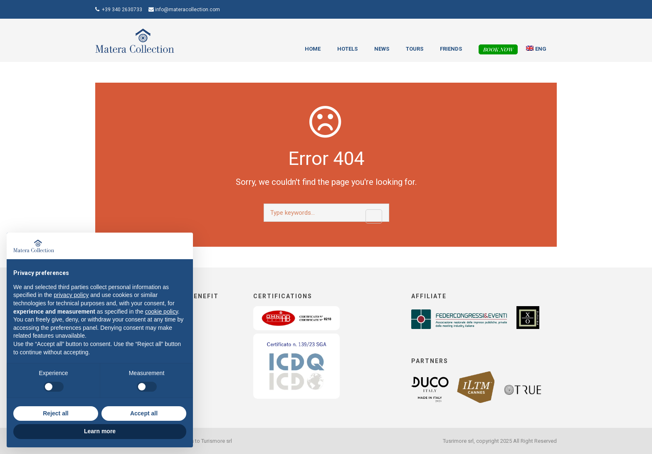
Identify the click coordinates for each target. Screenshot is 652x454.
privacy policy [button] (71, 295)
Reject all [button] (55, 413)
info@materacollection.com (187, 9)
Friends (451, 49)
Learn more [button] (100, 431)
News (381, 49)
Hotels (347, 49)
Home (313, 49)
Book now (498, 49)
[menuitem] (537, 49)
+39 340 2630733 (122, 9)
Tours (414, 49)
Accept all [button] (144, 413)
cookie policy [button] (161, 311)
